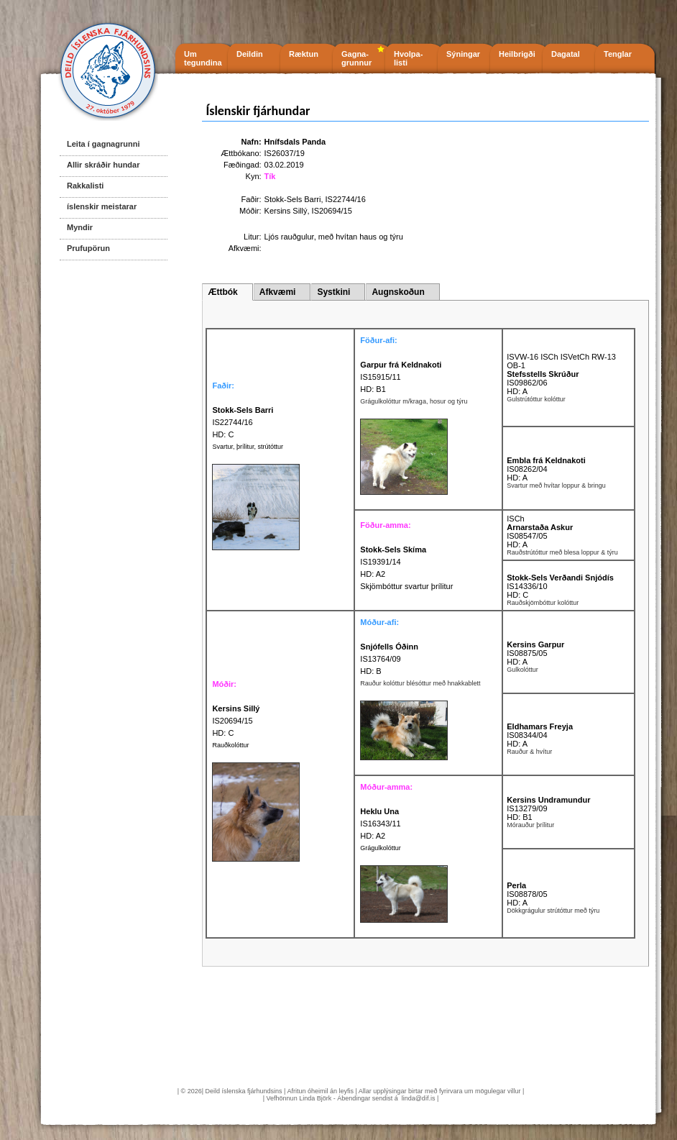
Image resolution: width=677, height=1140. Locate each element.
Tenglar (618, 54)
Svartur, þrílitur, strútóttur (247, 446)
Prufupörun (88, 248)
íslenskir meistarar (102, 206)
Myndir (80, 227)
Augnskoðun (398, 292)
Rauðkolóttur (230, 745)
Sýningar (463, 54)
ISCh (515, 518)
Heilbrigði (517, 54)
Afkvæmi (277, 292)
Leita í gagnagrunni (103, 144)
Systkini (333, 292)
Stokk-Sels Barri (292, 199)
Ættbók (222, 292)
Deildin (249, 54)
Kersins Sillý (286, 210)
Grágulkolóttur (380, 848)
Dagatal (565, 54)
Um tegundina (203, 58)
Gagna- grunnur (356, 58)
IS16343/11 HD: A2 (380, 823)
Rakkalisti (85, 185)
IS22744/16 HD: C (242, 422)
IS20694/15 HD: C (235, 720)
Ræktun (303, 54)
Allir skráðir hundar (103, 164)
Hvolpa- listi (408, 58)
